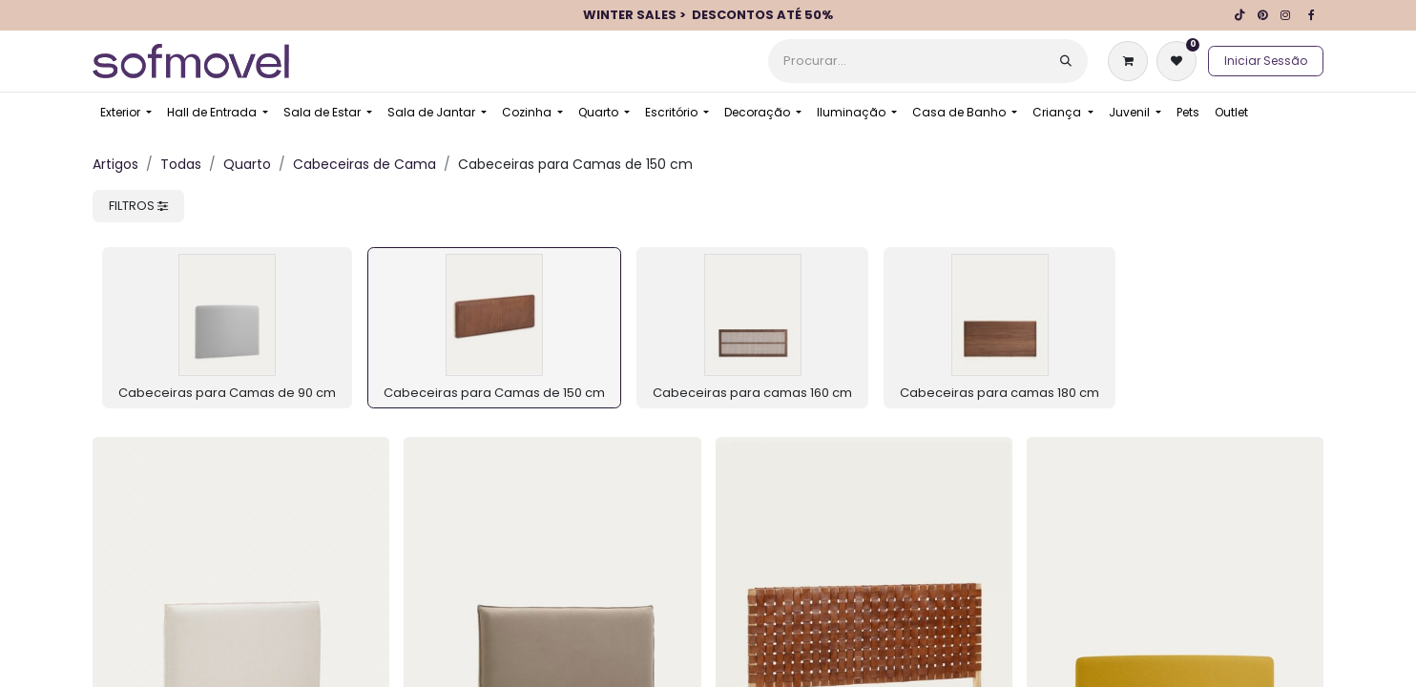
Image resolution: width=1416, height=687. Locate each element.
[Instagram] (1285, 15)
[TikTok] (1239, 15)
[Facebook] (1311, 15)
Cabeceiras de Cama (364, 164)
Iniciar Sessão (1265, 60)
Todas (180, 164)
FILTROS (138, 206)
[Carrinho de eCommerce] (1132, 61)
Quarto (247, 164)
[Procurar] (1066, 61)
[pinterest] (1262, 15)
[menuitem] (126, 112)
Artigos (115, 164)
